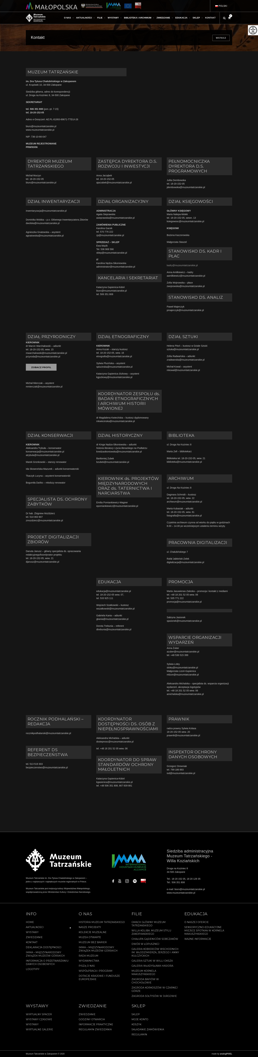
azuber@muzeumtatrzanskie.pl (183, 651)
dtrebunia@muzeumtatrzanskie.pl (113, 629)
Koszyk (136, 1024)
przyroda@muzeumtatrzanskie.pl (43, 356)
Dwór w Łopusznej (145, 943)
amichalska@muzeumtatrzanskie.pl (185, 694)
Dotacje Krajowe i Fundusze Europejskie (99, 977)
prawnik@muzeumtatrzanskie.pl (183, 735)
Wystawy (32, 932)
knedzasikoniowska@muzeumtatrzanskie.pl (119, 451)
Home (30, 922)
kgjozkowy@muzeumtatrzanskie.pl (114, 377)
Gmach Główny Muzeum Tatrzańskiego (149, 924)
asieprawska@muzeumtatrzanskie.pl (115, 217)
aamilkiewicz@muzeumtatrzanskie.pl (186, 275)
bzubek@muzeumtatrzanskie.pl (112, 462)
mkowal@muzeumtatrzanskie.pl (183, 370)
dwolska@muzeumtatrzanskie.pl (43, 223)
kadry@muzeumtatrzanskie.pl (182, 265)
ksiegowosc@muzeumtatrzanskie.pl (185, 221)
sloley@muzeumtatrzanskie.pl (182, 667)
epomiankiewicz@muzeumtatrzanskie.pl (117, 506)
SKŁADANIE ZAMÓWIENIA (148, 1029)
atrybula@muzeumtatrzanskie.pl (42, 455)
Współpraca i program (95, 970)
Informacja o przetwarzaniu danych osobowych (47, 962)
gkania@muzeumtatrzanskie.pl (112, 619)
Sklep (136, 1014)
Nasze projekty (90, 927)
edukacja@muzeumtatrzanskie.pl (113, 591)
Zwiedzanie (34, 937)
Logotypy (32, 969)
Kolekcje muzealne (93, 932)
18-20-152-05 (37, 179)
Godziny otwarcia (92, 1019)
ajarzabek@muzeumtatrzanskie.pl (114, 182)
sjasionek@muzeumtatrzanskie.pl (184, 621)
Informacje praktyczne (96, 1024)
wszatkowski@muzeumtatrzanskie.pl (115, 608)
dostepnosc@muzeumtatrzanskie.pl (115, 741)
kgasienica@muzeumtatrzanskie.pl (114, 782)
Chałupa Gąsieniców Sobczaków (155, 938)
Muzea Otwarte (90, 937)
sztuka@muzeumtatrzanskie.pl (183, 349)
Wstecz (221, 38)
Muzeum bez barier (93, 942)
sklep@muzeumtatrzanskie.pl (111, 252)
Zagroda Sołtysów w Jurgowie (154, 996)
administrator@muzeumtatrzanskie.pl (115, 266)
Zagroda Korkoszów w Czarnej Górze (154, 989)
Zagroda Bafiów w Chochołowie (145, 981)
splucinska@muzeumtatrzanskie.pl (114, 366)
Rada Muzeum (88, 955)
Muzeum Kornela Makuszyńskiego (144, 972)
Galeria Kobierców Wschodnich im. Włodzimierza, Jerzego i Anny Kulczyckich (155, 952)
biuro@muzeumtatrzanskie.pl (41, 126)
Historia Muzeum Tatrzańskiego (102, 922)
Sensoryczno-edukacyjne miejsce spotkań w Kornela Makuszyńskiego (204, 930)
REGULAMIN (139, 1034)
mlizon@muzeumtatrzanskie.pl (183, 674)
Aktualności (35, 927)
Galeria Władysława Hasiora (152, 965)
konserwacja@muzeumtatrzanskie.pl (45, 451)
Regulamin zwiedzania (95, 1029)
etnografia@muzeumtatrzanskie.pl (114, 356)
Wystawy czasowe (39, 1019)
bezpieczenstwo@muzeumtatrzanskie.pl (47, 767)
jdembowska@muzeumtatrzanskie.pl (186, 187)
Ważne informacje (197, 938)
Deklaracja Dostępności (43, 947)
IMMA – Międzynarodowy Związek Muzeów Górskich (45, 954)
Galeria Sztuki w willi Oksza (152, 960)
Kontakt (31, 942)
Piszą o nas (87, 965)
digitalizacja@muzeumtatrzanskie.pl (185, 562)
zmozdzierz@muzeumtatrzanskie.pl (44, 520)
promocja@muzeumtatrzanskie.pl (184, 601)
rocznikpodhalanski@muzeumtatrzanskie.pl (48, 733)
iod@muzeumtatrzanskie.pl (181, 773)
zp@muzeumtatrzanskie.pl (110, 235)
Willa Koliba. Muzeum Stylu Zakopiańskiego (151, 932)
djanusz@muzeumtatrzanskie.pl (42, 561)
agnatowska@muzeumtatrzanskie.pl (45, 235)
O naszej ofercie (196, 922)
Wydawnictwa (89, 960)
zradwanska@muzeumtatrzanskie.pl (185, 359)
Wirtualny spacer (39, 1014)
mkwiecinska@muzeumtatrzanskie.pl (115, 421)
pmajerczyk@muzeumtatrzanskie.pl (185, 310)
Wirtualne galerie (39, 1029)
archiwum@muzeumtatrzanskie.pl (184, 501)
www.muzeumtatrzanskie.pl (40, 129)
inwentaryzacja (33, 210)
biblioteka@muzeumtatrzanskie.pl (184, 461)
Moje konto (140, 1019)
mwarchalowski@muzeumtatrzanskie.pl (46, 353)
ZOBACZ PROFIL (41, 367)
